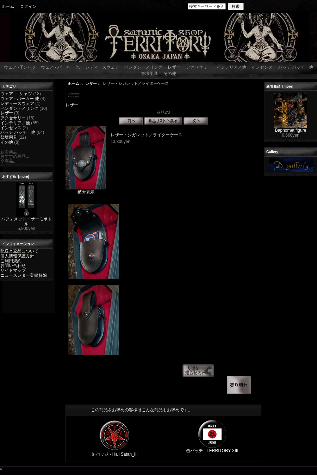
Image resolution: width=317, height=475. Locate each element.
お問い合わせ (13, 265)
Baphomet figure (290, 128)
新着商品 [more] (279, 86)
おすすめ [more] (15, 177)
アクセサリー (198, 67)
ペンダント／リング (143, 67)
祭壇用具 (149, 73)
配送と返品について (19, 251)
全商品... (8, 161)
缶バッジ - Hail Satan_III (115, 454)
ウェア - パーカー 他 (60, 67)
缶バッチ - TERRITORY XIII (212, 450)
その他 (169, 73)
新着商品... (10, 151)
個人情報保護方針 (17, 256)
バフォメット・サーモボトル (26, 219)
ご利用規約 (10, 260)
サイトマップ (13, 270)
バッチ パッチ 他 (295, 67)
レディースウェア (102, 67)
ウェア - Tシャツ (20, 67)
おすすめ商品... (14, 156)
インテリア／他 (231, 67)
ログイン (28, 6)
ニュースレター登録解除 (23, 275)
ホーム (8, 6)
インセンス (262, 67)
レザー (91, 83)
